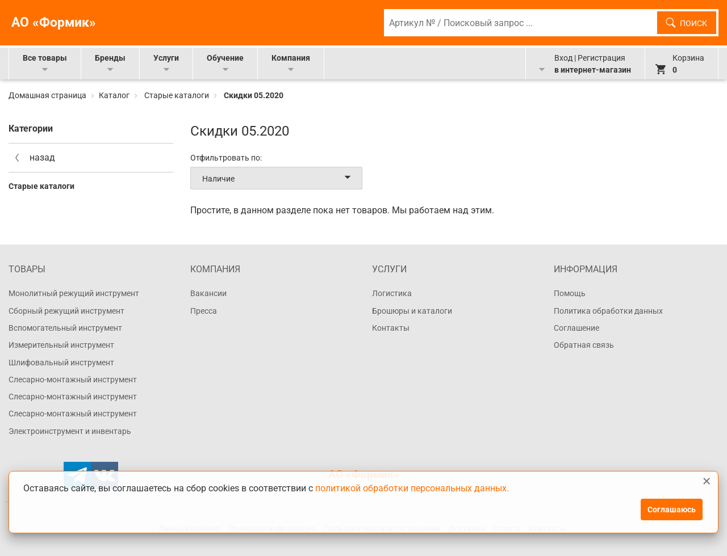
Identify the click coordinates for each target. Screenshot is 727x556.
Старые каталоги (176, 95)
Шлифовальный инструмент (61, 362)
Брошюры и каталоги (412, 310)
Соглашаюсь (671, 509)
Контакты (391, 327)
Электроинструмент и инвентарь (70, 431)
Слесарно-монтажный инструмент (73, 379)
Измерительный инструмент (61, 344)
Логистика (392, 293)
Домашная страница (48, 95)
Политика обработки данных (608, 310)
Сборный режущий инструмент (66, 310)
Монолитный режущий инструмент (74, 293)
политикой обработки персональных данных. (412, 487)
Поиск (693, 23)
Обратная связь (584, 344)
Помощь (570, 293)
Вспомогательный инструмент (65, 327)
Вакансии (208, 293)
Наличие (278, 178)
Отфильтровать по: (226, 157)
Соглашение (576, 327)
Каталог (114, 95)
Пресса (203, 310)
